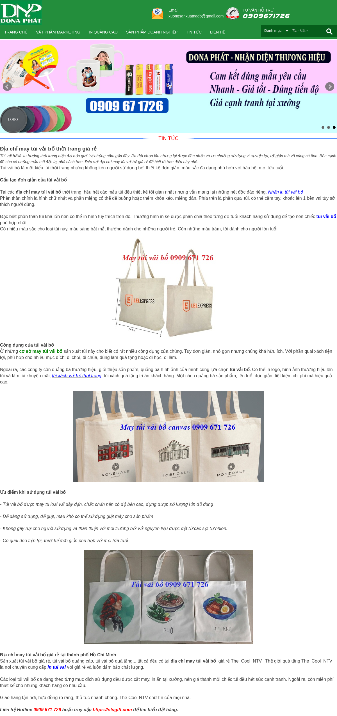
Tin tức (194, 32)
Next (329, 86)
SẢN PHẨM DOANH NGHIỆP (151, 32)
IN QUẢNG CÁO (103, 32)
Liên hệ (217, 32)
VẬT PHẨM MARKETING (58, 32)
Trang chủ (16, 32)
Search (329, 31)
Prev (7, 86)
